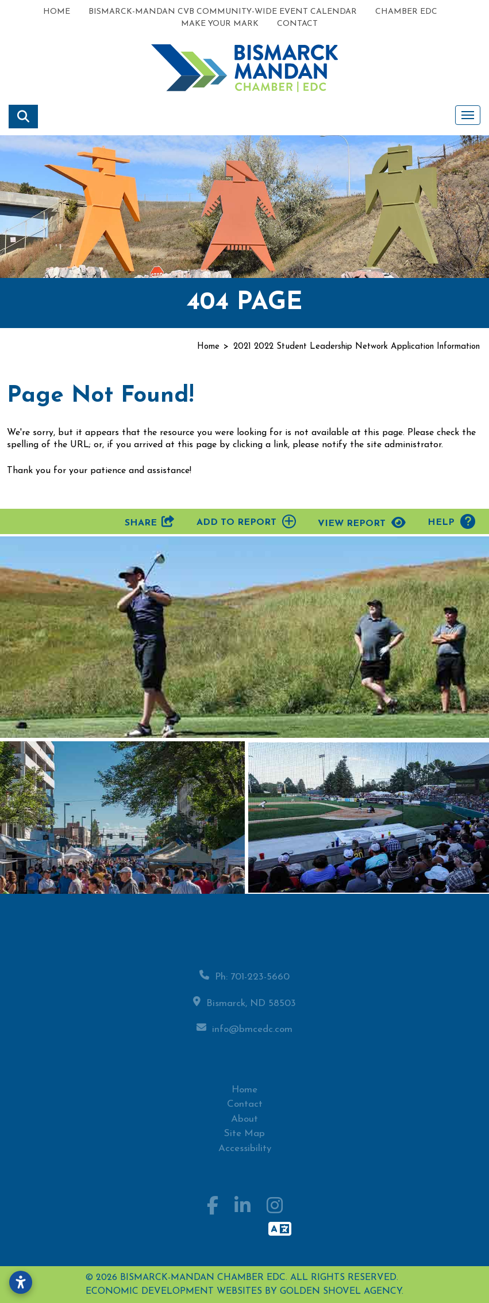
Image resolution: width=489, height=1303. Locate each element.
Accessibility (244, 1155)
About (244, 1125)
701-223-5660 (260, 983)
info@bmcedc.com (252, 1036)
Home (56, 11)
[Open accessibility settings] (20, 1282)
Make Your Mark (220, 24)
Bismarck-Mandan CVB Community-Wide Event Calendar (222, 11)
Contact (297, 24)
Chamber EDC (406, 11)
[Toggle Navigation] (467, 115)
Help (451, 521)
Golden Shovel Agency (341, 1291)
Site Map (244, 1140)
